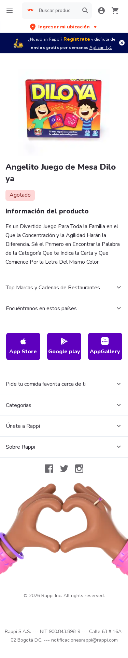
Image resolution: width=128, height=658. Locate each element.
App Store (23, 346)
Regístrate (76, 39)
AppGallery (105, 346)
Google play (64, 346)
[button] (64, 26)
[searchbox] (57, 10)
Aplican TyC (100, 47)
